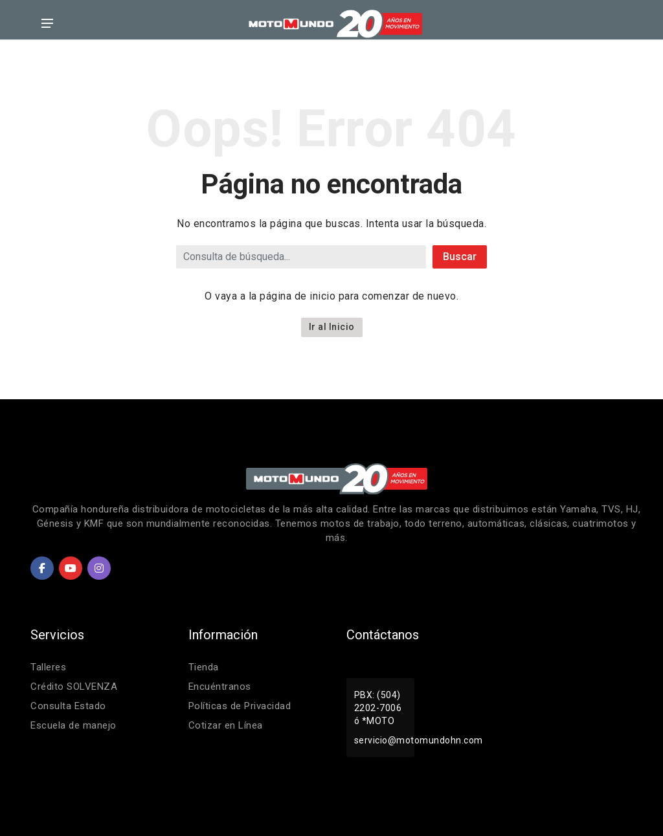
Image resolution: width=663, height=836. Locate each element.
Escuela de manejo (73, 725)
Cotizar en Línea (225, 725)
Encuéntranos (219, 686)
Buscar (460, 256)
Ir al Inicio (332, 327)
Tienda (203, 667)
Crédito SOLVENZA (73, 686)
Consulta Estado (68, 706)
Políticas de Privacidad (239, 706)
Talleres (48, 667)
